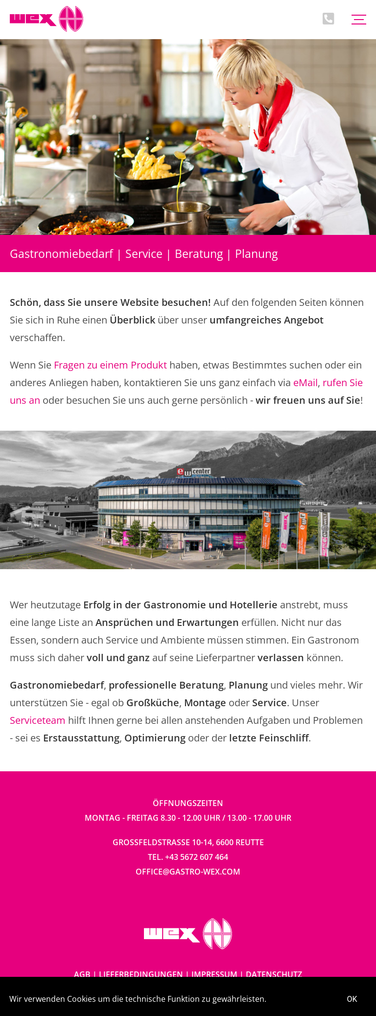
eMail (305, 382)
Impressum (214, 974)
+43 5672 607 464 (196, 857)
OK (352, 999)
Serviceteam (38, 720)
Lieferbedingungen (141, 974)
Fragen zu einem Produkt (110, 364)
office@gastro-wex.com (188, 871)
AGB (82, 974)
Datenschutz (274, 974)
